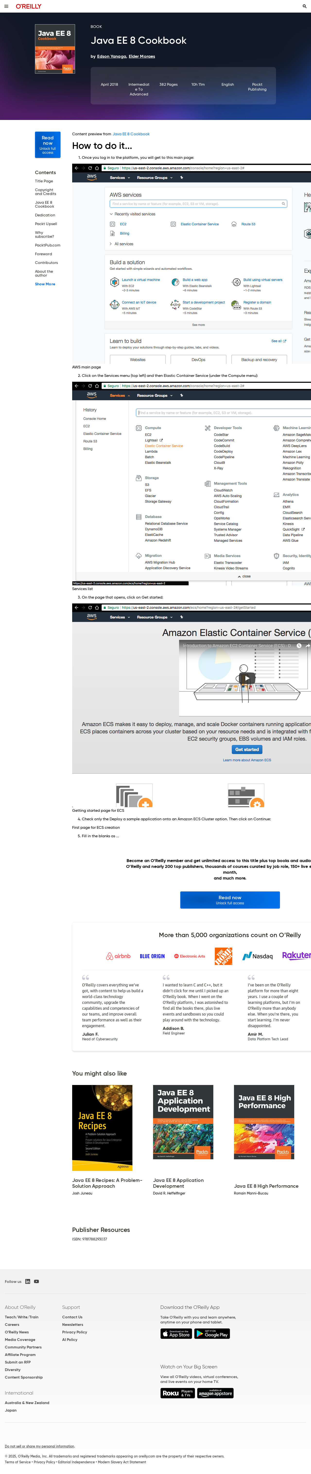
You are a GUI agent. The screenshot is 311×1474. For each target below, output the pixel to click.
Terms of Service (18, 1462)
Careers (12, 1324)
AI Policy (69, 1339)
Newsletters (72, 1324)
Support (71, 1307)
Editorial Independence (76, 1462)
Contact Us (72, 1317)
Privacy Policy (74, 1332)
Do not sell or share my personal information (39, 1446)
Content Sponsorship (24, 1377)
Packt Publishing (257, 87)
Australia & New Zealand (27, 1402)
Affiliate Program (20, 1354)
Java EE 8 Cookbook (131, 134)
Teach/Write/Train (21, 1317)
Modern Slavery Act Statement (122, 1462)
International (19, 1393)
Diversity (12, 1369)
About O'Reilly (20, 1307)
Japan (11, 1410)
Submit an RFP (18, 1362)
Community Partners (23, 1347)
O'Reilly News (17, 1332)
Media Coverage (20, 1339)
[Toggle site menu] (6, 6)
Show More (45, 284)
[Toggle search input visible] (305, 6)
